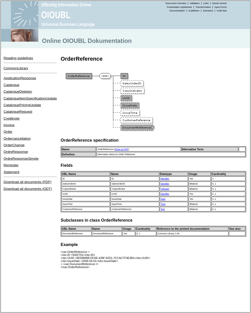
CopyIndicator (69, 189)
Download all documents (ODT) (28, 189)
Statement (11, 172)
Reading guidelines (18, 58)
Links (206, 3)
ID (63, 178)
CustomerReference (72, 209)
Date (163, 199)
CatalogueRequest (18, 111)
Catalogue (11, 85)
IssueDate (67, 199)
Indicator (165, 189)
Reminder (11, 165)
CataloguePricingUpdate (22, 105)
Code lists (222, 10)
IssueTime (67, 204)
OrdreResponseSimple (21, 158)
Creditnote (12, 118)
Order (8, 132)
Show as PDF (121, 149)
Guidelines (194, 10)
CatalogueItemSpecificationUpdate (30, 98)
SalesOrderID (69, 184)
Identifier (165, 178)
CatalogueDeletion (18, 91)
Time (163, 204)
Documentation (177, 10)
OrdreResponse (16, 152)
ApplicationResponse (20, 78)
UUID (65, 194)
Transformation (203, 7)
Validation (195, 3)
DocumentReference (72, 233)
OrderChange (14, 145)
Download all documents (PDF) (28, 182)
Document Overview (175, 3)
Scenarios (208, 10)
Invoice (9, 125)
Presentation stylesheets (179, 7)
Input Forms (220, 7)
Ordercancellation (17, 138)
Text (163, 209)
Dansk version (219, 3)
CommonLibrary (16, 68)
